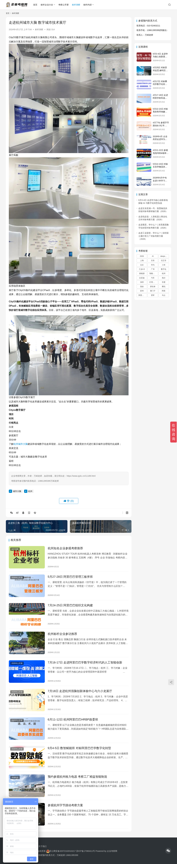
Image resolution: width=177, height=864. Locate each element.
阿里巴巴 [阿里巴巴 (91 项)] (142, 295)
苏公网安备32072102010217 (62, 851)
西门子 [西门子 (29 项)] (152, 291)
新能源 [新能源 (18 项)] (142, 273)
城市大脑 (23, 444)
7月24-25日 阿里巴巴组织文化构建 (70, 605)
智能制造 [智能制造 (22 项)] (152, 273)
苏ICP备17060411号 (85, 851)
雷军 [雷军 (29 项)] (153, 295)
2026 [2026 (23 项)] (142, 256)
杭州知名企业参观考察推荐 (65, 548)
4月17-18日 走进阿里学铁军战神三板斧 (160, 98)
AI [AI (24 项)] (152, 256)
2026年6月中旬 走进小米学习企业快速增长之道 (160, 181)
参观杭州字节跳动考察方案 (65, 805)
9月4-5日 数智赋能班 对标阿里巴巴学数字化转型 (79, 748)
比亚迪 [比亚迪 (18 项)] (142, 278)
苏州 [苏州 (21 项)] (142, 291)
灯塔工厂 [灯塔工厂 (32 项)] (152, 282)
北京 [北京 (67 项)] (142, 265)
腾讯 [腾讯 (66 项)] (163, 287)
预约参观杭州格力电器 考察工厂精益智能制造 (77, 776)
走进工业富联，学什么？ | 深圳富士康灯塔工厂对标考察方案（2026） (153, 236)
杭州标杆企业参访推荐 (62, 633)
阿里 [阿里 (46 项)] (163, 291)
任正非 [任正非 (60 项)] (163, 260)
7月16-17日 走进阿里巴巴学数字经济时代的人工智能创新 (85, 662)
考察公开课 (63, 5)
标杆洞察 (76, 5)
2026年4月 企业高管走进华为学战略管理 (160, 139)
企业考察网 (112, 851)
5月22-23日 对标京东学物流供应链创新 (160, 167)
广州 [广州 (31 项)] (153, 269)
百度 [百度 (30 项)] (163, 282)
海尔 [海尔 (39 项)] (163, 278)
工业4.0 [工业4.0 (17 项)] (142, 269)
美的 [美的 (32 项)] (142, 287)
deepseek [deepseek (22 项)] (164, 256)
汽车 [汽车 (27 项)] (153, 278)
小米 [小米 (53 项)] (163, 265)
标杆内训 (87, 5)
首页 (35, 5)
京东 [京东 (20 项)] (153, 260)
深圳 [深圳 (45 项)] (142, 282)
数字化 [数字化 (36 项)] (163, 269)
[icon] (168, 851)
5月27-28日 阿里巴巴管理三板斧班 (70, 576)
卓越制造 (15, 777)
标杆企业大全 (47, 5)
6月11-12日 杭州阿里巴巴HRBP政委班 (73, 719)
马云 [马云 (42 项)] (163, 295)
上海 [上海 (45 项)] (142, 260)
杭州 (16, 444)
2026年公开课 (16, 578)
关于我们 (42, 846)
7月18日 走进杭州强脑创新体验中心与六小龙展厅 (80, 691)
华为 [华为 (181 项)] (153, 265)
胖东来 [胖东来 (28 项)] (152, 287)
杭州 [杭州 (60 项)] (163, 273)
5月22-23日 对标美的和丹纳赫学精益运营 (160, 112)
